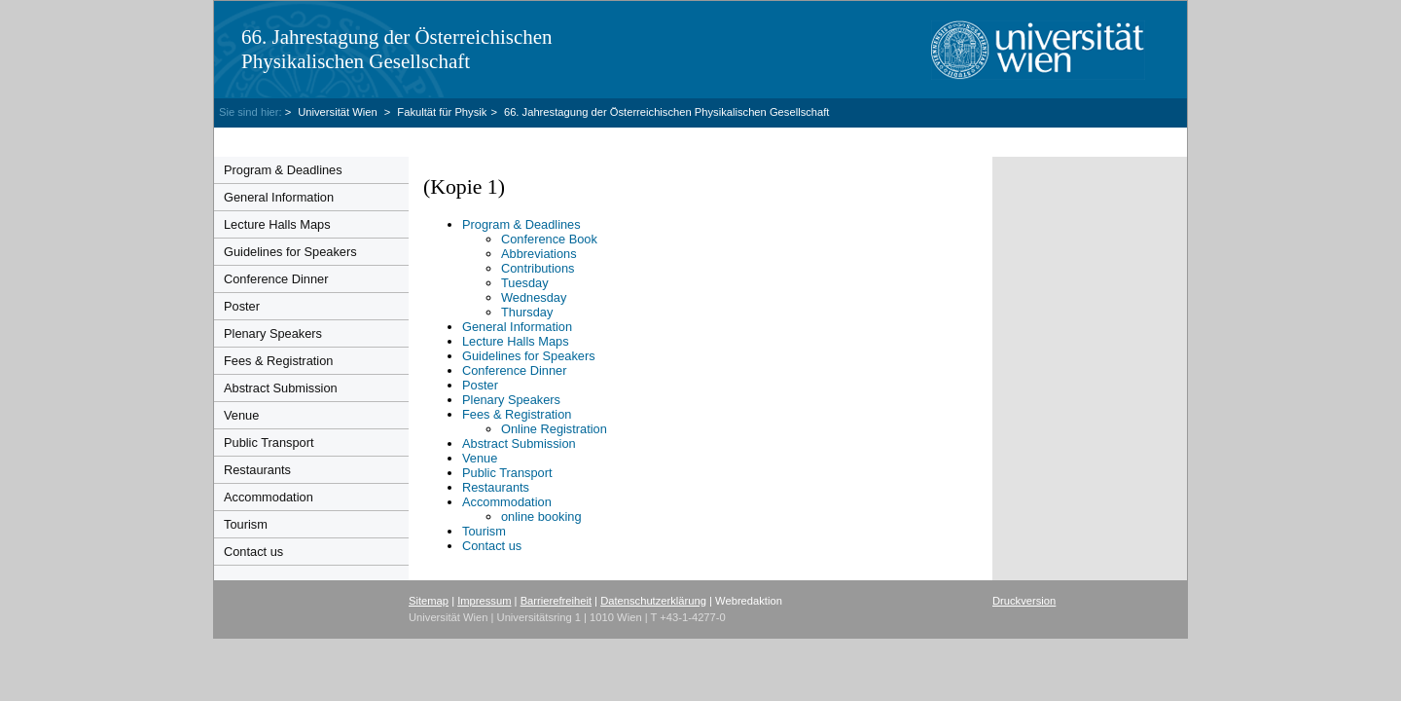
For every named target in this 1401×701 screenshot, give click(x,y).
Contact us (253, 551)
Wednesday (533, 297)
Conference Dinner (276, 279)
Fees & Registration (278, 360)
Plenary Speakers (273, 333)
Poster (242, 306)
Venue (241, 415)
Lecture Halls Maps (277, 224)
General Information (279, 197)
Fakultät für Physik (441, 112)
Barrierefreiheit (556, 601)
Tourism (246, 524)
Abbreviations (539, 253)
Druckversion (1024, 601)
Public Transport (268, 442)
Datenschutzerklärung (653, 601)
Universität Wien (339, 112)
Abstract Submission (281, 388)
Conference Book (549, 239)
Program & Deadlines (283, 170)
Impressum (484, 601)
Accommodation (268, 497)
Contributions (537, 268)
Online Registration (554, 429)
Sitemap (429, 601)
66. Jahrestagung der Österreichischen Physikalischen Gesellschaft (397, 49)
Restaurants (257, 469)
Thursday (527, 312)
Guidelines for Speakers (290, 251)
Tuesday (525, 283)
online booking (541, 516)
